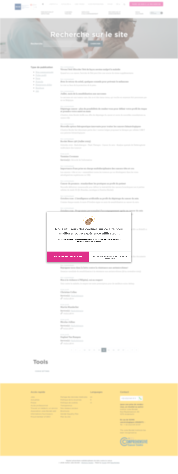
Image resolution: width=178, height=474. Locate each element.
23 (104, 350)
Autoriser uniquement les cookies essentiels (110, 257)
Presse (33, 403)
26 (119, 350)
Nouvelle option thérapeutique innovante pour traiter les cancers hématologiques (100, 126)
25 (114, 350)
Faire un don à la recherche (146, 4)
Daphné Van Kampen (70, 337)
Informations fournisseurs (42, 414)
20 (90, 350)
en (91, 397)
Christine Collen (68, 292)
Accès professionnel (96, 4)
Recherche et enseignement (115, 13)
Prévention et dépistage (47, 13)
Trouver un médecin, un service (44, 408)
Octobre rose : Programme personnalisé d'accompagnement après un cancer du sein (101, 210)
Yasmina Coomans (69, 156)
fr (118, 4)
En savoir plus (89, 247)
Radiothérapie (77, 295)
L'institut (53, 4)
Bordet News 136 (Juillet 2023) (75, 141)
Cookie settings (42, 371)
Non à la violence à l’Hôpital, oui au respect (81, 280)
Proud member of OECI (40, 417)
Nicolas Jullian (67, 322)
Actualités (66, 4)
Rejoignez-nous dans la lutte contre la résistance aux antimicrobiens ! (94, 267)
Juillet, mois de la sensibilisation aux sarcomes (83, 93)
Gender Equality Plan (69, 414)
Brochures (64, 411)
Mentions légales (87, 463)
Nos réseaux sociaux (69, 408)
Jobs (33, 397)
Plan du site (65, 417)
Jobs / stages (79, 4)
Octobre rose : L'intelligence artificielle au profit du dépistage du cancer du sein (99, 198)
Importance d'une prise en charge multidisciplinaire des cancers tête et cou (97, 168)
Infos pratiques (153, 13)
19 (85, 350)
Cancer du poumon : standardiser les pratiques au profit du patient (93, 183)
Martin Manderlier (69, 307)
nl (91, 403)
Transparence (66, 405)
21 (95, 350)
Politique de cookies (69, 403)
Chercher (95, 44)
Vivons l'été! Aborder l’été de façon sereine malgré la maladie (90, 69)
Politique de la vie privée (70, 400)
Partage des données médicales (73, 397)
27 (124, 350)
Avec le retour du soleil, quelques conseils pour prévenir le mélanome (94, 81)
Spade (104, 463)
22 (99, 350)
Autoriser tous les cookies (68, 257)
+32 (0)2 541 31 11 (132, 398)
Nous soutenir (139, 13)
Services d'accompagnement (90, 13)
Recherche (37, 43)
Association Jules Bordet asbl (43, 411)
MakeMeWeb (115, 463)
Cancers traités (68, 13)
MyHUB (110, 4)
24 (109, 350)
